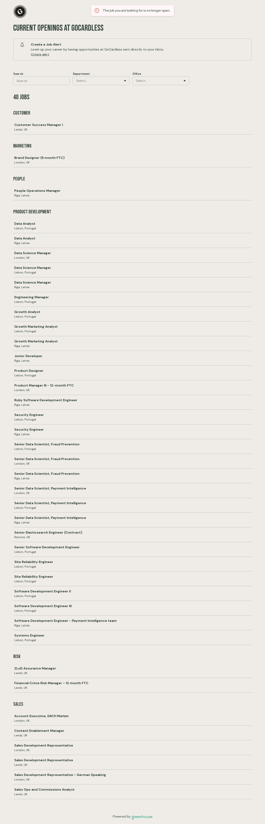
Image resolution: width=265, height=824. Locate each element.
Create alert (40, 54)
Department (81, 74)
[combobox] (76, 81)
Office (136, 74)
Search (18, 74)
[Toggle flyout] (125, 80)
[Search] (41, 81)
